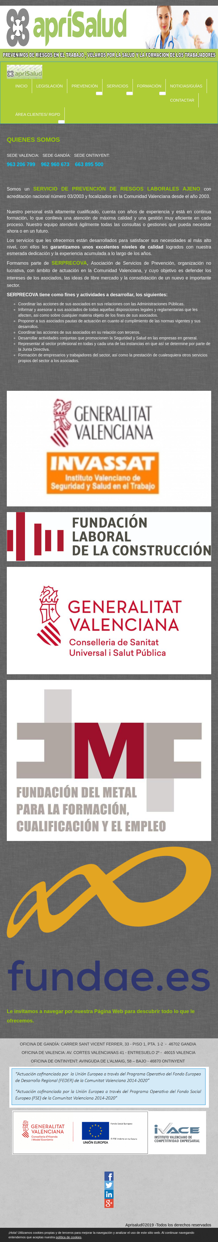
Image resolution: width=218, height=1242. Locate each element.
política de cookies (68, 1237)
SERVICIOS (117, 86)
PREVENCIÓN (85, 86)
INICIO (21, 86)
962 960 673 (55, 164)
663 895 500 (89, 164)
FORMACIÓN (149, 86)
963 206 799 (21, 164)
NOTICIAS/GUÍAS (186, 86)
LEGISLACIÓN (49, 86)
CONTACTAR (182, 100)
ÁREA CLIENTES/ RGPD (37, 114)
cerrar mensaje (215, 1234)
